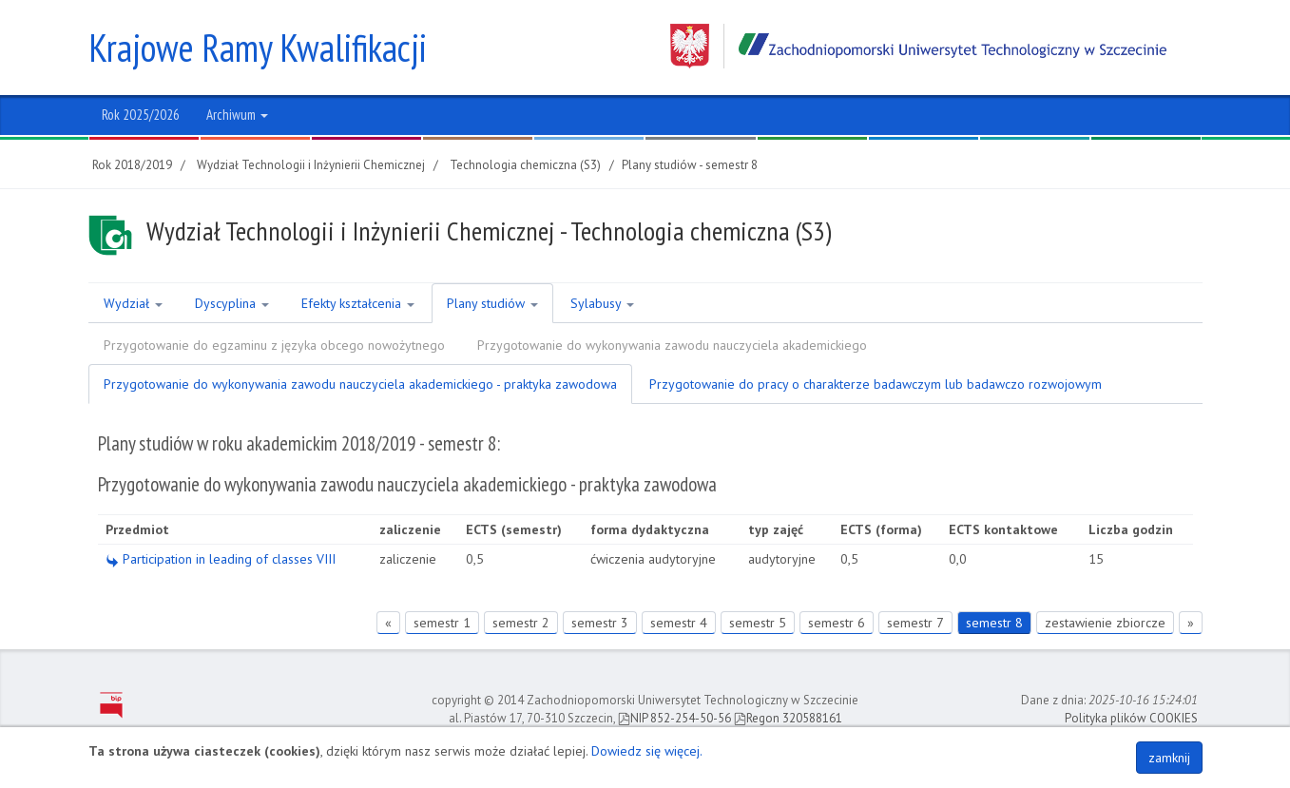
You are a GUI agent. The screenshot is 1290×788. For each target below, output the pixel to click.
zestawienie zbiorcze (1105, 622)
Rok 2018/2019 (132, 165)
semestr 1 (442, 622)
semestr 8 (994, 622)
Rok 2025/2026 (141, 115)
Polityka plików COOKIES (1131, 718)
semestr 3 (599, 622)
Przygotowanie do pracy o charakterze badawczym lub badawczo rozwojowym (875, 384)
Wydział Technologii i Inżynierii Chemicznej (311, 165)
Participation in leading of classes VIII (221, 558)
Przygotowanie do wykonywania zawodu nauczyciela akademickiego (672, 345)
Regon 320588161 (788, 718)
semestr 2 (520, 622)
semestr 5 (757, 622)
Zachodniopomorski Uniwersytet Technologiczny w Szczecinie (918, 46)
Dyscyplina (232, 303)
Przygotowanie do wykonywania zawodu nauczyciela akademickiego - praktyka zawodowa (360, 384)
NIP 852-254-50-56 (674, 718)
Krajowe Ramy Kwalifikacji (257, 47)
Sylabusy (602, 303)
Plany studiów (492, 303)
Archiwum (237, 115)
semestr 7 (915, 622)
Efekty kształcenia (357, 303)
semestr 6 (836, 622)
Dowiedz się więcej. (647, 750)
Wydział (133, 303)
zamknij (1169, 757)
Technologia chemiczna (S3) (525, 165)
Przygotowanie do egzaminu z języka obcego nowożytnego (274, 345)
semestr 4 (678, 622)
